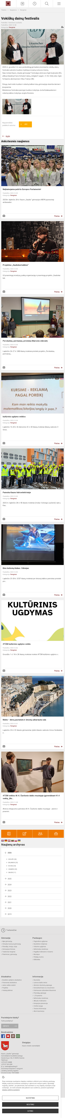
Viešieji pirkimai (7, 990)
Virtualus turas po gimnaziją (11, 944)
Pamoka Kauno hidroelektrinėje (17, 492)
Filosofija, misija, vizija (9, 946)
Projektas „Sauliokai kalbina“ (15, 265)
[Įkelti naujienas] (22, 3)
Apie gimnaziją (7, 941)
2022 (9, 896)
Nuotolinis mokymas (40, 944)
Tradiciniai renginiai (8, 952)
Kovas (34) (12, 866)
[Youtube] (8, 1036)
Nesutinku (30, 1104)
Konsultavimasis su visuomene (44, 988)
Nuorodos (37, 980)
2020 (9, 908)
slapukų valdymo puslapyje (11, 1090)
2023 (9, 891)
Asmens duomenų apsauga (43, 985)
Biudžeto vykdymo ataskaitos (12, 980)
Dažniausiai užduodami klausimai (45, 990)
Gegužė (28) (12, 859)
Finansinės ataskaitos (9, 982)
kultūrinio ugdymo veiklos (14, 417)
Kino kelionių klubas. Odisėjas (16, 568)
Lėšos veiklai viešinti (9, 985)
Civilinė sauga (38, 1006)
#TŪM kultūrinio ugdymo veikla (16, 644)
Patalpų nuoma (38, 957)
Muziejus (37, 954)
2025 (9, 879)
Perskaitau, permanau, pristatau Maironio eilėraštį (25, 341)
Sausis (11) (12, 872)
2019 (9, 914)
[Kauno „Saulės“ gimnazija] (8, 3)
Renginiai (23, 10)
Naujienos (13, 10)
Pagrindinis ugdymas (41, 941)
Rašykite (6, 1026)
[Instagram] (13, 1036)
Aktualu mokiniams (40, 1001)
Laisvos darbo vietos (40, 982)
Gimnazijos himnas (8, 949)
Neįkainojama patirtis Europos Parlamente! (22, 189)
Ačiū (24, 124)
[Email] (18, 1036)
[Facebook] (3, 1036)
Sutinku (30, 1111)
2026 (9, 853)
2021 (9, 902)
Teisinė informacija (40, 1008)
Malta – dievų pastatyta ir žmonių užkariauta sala (24, 720)
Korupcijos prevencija (41, 1003)
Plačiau (57, 216)
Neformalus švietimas (41, 949)
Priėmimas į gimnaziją (9, 954)
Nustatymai (30, 1098)
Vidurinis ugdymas (40, 946)
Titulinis (4, 10)
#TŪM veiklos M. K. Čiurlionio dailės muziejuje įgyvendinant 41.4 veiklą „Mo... (31, 797)
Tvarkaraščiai (8, 930)
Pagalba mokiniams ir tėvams (43, 952)
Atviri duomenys (39, 1011)
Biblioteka (37, 959)
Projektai (5, 988)
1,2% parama (38, 995)
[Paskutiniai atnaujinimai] (35, 3)
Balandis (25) (13, 862)
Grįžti (8, 136)
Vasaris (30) (12, 869)
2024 (9, 885)
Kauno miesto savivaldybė (31, 1046)
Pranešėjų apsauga (40, 993)
